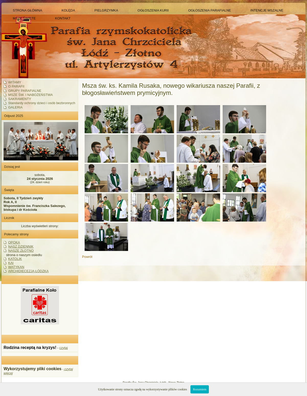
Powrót (87, 257)
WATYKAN (16, 267)
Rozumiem (200, 389)
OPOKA (14, 242)
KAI (11, 263)
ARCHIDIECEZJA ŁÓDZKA (28, 271)
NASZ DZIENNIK (20, 246)
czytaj (63, 348)
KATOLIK (15, 259)
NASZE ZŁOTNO (21, 250)
